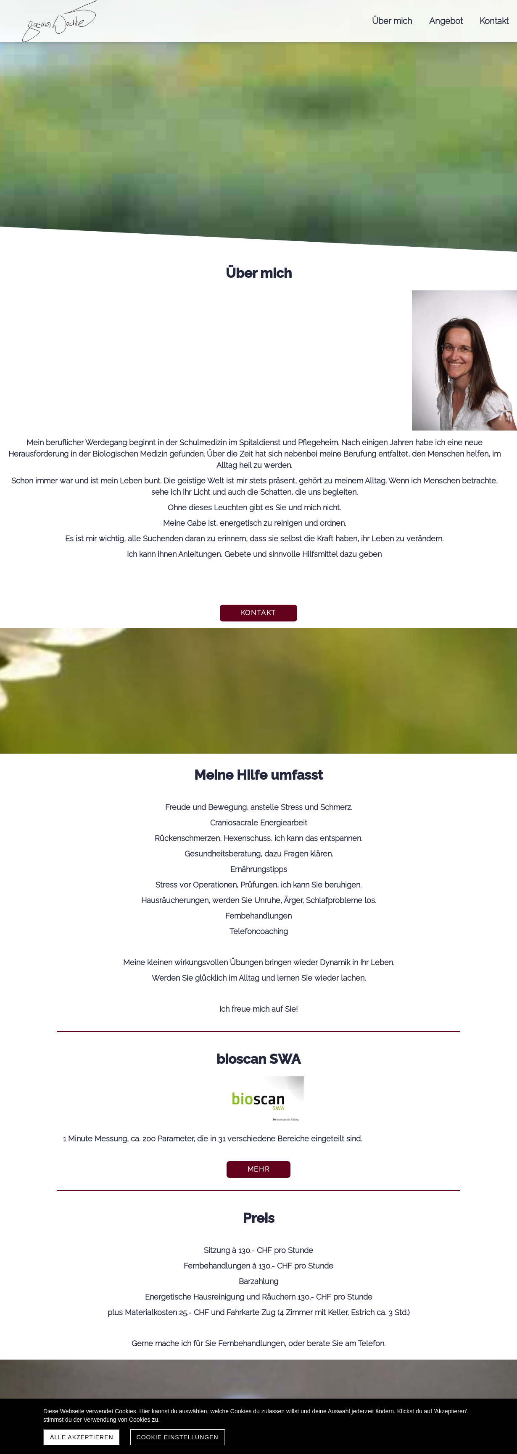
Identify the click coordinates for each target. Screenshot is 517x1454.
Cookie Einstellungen (178, 1437)
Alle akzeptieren (81, 1437)
